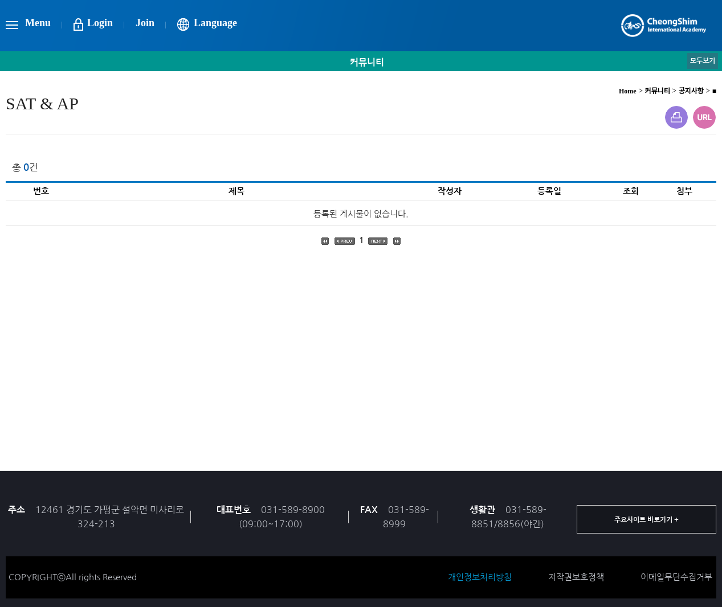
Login (100, 22)
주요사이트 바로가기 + (646, 519)
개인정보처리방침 (480, 577)
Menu (38, 22)
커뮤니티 (657, 91)
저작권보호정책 (576, 577)
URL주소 (704, 117)
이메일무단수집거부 (676, 577)
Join (145, 22)
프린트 (676, 117)
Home (628, 91)
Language (215, 22)
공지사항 (691, 91)
